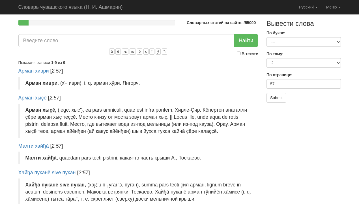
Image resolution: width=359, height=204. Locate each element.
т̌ (152, 52)
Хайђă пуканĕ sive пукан (47, 172)
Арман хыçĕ (32, 98)
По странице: (279, 75)
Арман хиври (33, 71)
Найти (246, 40)
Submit (276, 97)
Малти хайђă (33, 146)
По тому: (274, 54)
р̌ (140, 52)
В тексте (247, 54)
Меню (333, 7)
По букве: (275, 33)
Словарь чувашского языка (70, 7)
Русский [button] (308, 7)
